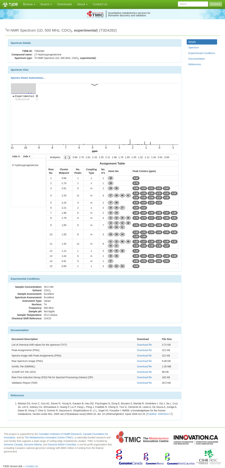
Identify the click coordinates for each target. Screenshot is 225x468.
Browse (29, 4)
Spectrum (193, 47)
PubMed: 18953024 (159, 414)
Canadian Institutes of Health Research (60, 434)
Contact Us (100, 4)
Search (46, 4)
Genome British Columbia (62, 444)
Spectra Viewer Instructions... (28, 77)
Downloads (64, 4)
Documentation (196, 58)
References (194, 64)
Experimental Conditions (201, 53)
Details (192, 42)
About (82, 4)
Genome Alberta (33, 444)
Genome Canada (13, 444)
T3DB (13, 4)
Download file (144, 344)
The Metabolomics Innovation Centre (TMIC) (49, 437)
